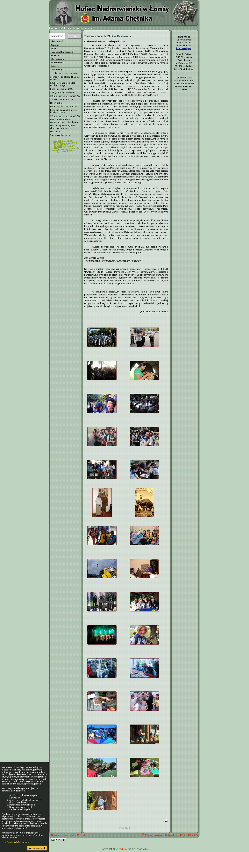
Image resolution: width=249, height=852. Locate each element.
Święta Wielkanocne (60, 135)
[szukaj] (57, 36)
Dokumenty (56, 69)
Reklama (193, 834)
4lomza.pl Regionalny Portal (68, 837)
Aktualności (87, 28)
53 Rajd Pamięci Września (62, 92)
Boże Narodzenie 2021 (61, 89)
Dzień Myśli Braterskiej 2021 (64, 106)
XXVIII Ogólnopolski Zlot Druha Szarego (62, 84)
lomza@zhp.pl (183, 48)
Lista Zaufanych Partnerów (15, 842)
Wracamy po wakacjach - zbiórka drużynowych (62, 126)
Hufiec (54, 48)
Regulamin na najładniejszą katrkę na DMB (63, 111)
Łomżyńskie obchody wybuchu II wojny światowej (64, 120)
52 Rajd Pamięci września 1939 (65, 116)
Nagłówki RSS (175, 835)
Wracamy (55, 131)
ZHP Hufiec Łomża (70, 28)
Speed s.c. (121, 848)
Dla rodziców (57, 59)
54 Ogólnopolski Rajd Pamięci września (65, 78)
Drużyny (55, 66)
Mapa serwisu (152, 835)
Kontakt (55, 45)
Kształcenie (56, 62)
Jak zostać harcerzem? (62, 52)
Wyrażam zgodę (37, 848)
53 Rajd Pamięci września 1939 (65, 96)
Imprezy (55, 55)
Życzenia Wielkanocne (61, 99)
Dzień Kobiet (56, 103)
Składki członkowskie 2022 (63, 73)
